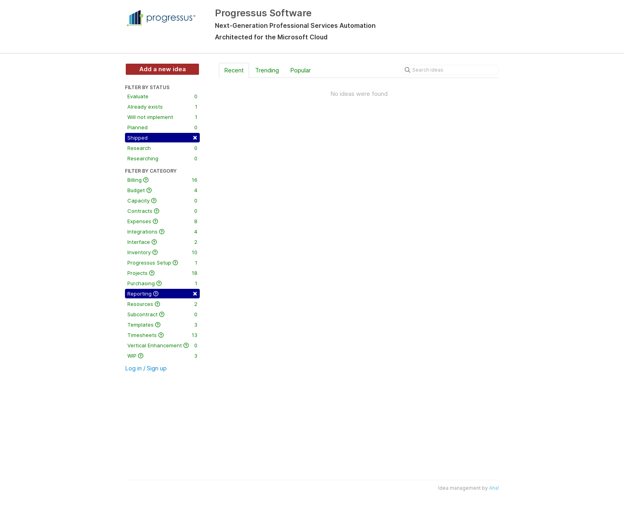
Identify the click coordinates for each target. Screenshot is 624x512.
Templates (162, 325)
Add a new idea (162, 69)
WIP (162, 356)
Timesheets (162, 335)
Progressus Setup (162, 263)
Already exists (162, 107)
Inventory (162, 252)
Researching (162, 158)
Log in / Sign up (146, 368)
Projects (162, 273)
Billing (162, 180)
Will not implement (162, 117)
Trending (267, 70)
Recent (234, 70)
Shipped (162, 137)
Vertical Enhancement (162, 345)
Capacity (162, 200)
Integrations (162, 232)
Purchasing (162, 283)
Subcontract (162, 314)
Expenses (162, 221)
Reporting (162, 293)
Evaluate (162, 96)
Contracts (162, 211)
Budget (162, 190)
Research (162, 148)
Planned (162, 127)
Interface (162, 242)
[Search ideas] (450, 70)
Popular (300, 70)
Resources (162, 304)
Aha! (494, 488)
